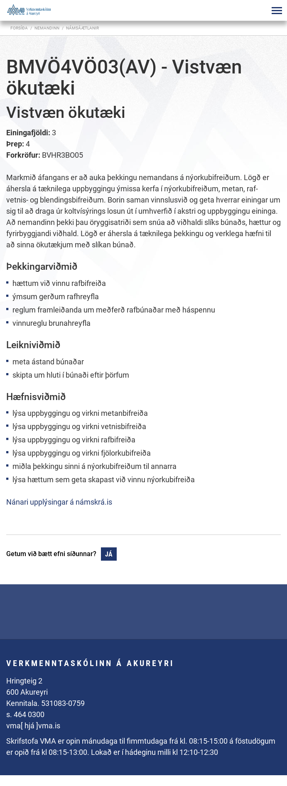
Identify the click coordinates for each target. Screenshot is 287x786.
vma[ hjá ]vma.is (33, 725)
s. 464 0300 (25, 714)
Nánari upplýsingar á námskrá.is (59, 502)
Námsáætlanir (82, 28)
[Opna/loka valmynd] (276, 10)
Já (109, 554)
